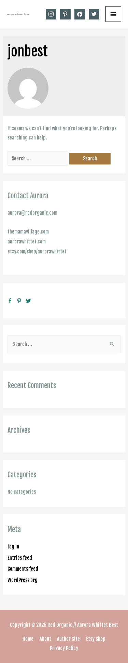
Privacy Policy (64, 648)
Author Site (68, 639)
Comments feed (23, 569)
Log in (13, 546)
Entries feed (20, 558)
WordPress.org (23, 580)
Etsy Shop (95, 639)
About (45, 639)
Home (28, 639)
